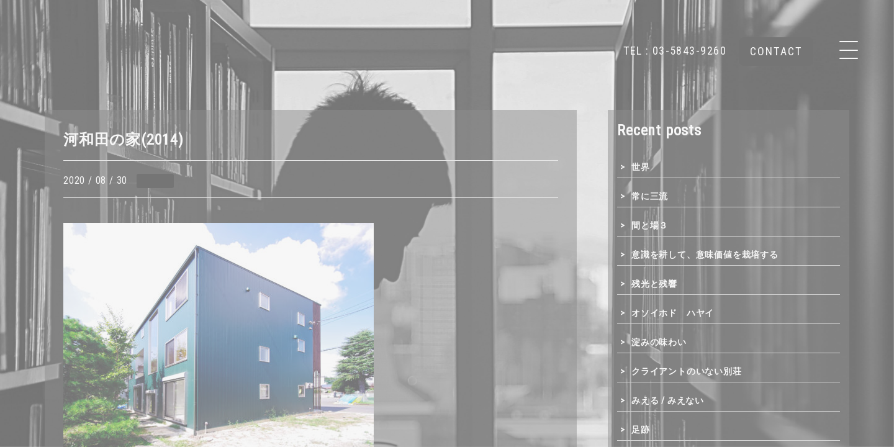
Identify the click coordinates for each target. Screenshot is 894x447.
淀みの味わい (659, 342)
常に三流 (649, 196)
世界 (640, 167)
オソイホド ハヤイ (672, 313)
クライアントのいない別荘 (686, 371)
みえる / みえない (667, 400)
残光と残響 (654, 284)
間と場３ (649, 225)
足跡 (640, 430)
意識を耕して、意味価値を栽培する (705, 255)
